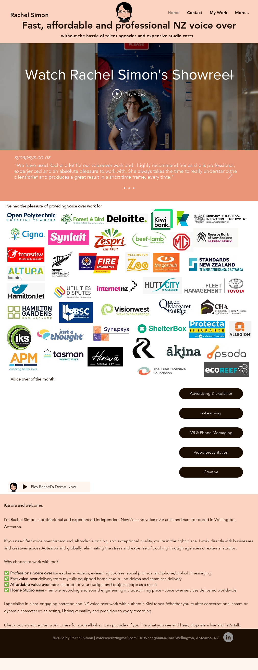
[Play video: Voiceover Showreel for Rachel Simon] (129, 94)
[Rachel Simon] (29, 15)
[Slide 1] (124, 188)
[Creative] (211, 472)
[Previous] (28, 175)
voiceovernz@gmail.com (116, 638)
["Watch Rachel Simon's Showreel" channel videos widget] (129, 96)
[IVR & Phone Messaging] (211, 432)
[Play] (25, 486)
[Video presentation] (211, 452)
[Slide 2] (129, 188)
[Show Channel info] (134, 129)
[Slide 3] (133, 188)
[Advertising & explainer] (211, 393)
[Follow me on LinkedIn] (228, 637)
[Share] (123, 129)
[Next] (230, 175)
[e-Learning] (211, 413)
